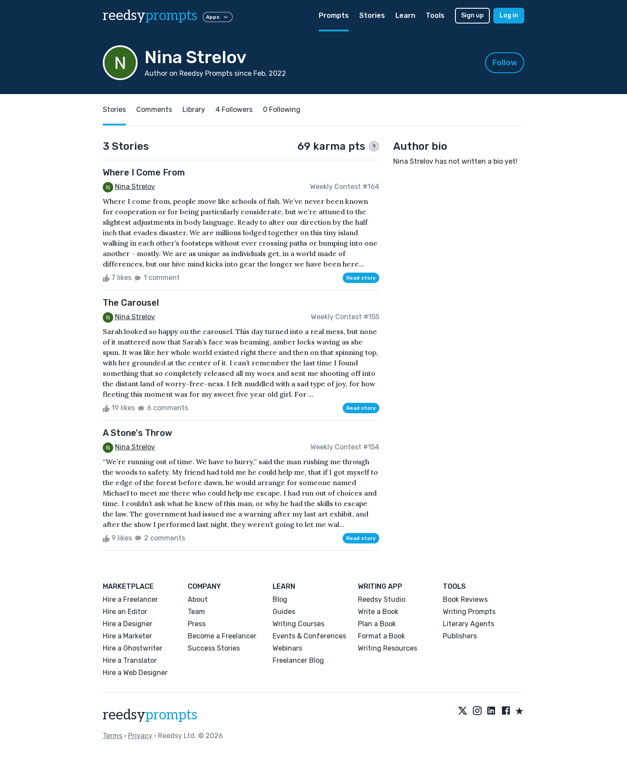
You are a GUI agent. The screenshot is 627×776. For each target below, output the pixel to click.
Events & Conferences (309, 636)
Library (193, 109)
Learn (405, 15)
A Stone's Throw (137, 433)
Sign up (472, 15)
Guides (284, 611)
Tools (435, 15)
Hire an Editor (125, 611)
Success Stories (214, 648)
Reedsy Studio (381, 599)
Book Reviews (465, 599)
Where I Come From (144, 172)
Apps (217, 17)
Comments (154, 109)
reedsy (150, 715)
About (198, 599)
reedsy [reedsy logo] (150, 15)
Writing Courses (298, 624)
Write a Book (378, 611)
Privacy (140, 736)
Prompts (334, 15)
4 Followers (234, 109)
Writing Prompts (469, 611)
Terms (112, 736)
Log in (508, 15)
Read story (361, 278)
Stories (372, 15)
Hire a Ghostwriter (132, 648)
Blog (280, 599)
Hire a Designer (127, 624)
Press (197, 624)
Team (196, 611)
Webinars (287, 648)
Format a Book (381, 636)
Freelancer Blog (298, 660)
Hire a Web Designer (135, 672)
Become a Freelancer (222, 636)
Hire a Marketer (127, 636)
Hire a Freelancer (130, 599)
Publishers (460, 636)
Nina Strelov (135, 186)
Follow (504, 62)
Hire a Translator (130, 660)
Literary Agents (468, 624)
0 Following (281, 109)
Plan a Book (377, 624)
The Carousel (131, 302)
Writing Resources (387, 648)
